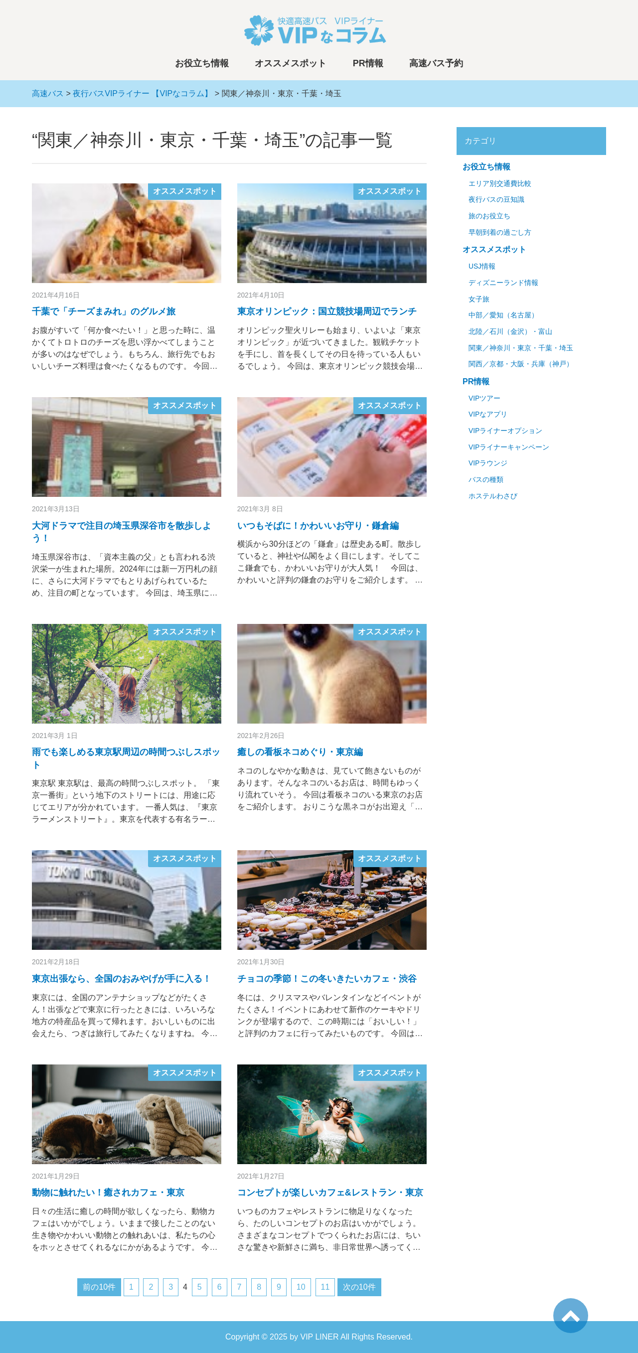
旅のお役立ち (489, 216)
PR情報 (368, 63)
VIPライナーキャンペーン (509, 447)
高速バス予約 (436, 63)
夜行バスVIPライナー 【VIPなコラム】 (142, 93)
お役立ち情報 (202, 63)
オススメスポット (290, 63)
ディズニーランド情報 (503, 283)
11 (325, 1287)
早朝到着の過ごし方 (500, 232)
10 (301, 1287)
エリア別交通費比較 (500, 183)
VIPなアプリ (488, 414)
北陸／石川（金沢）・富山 (510, 331)
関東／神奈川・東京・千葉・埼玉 (521, 348)
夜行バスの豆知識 (496, 199)
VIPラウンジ (488, 463)
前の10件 (99, 1287)
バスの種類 (486, 479)
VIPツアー (484, 398)
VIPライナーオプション (505, 431)
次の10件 (359, 1287)
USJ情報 (482, 266)
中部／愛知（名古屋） (503, 315)
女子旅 (479, 299)
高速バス (48, 93)
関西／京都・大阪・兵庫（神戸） (521, 364)
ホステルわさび (493, 496)
